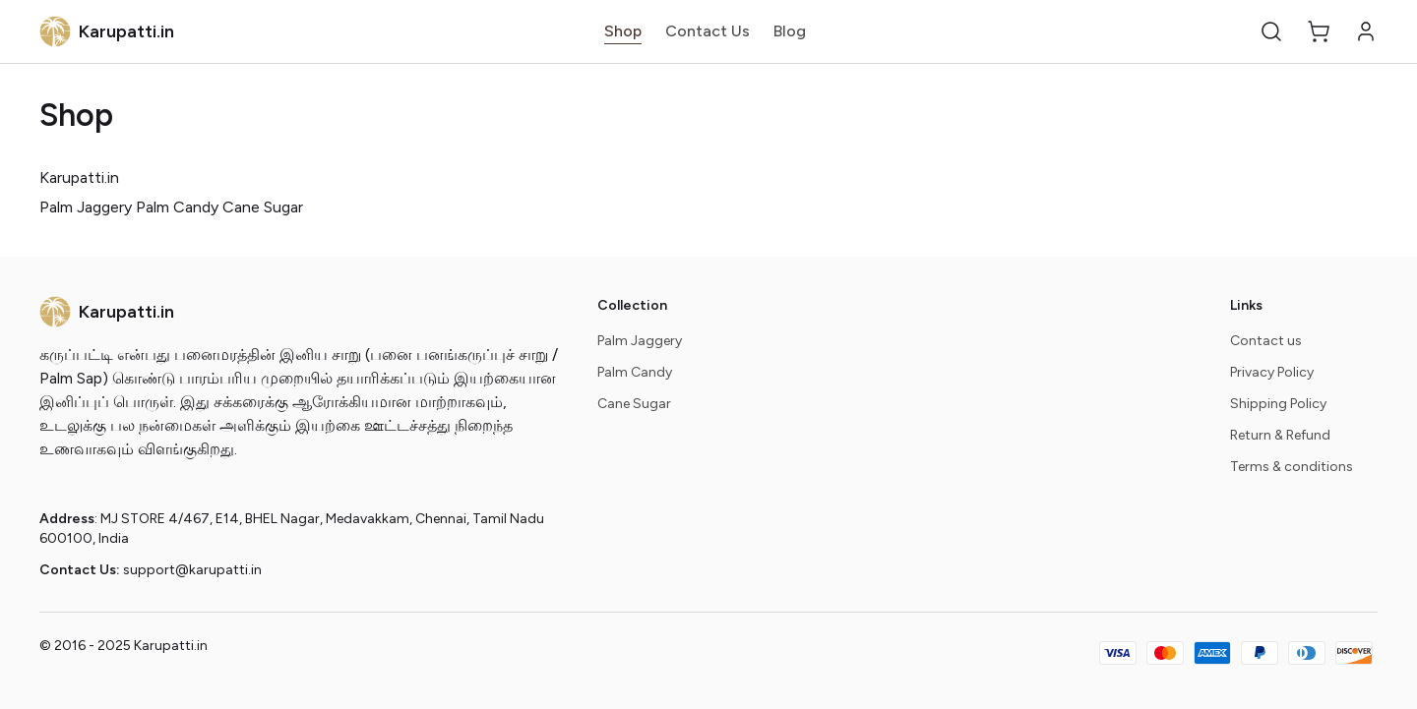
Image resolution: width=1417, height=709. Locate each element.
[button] (1271, 31)
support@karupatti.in (192, 569)
